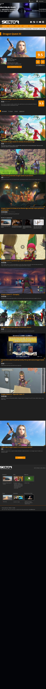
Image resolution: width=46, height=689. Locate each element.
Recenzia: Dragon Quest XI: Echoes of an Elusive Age (17, 99)
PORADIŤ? (41, 28)
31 (44, 140)
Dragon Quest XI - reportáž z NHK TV (12, 394)
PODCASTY (10, 28)
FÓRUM (31, 26)
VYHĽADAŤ (27, 28)
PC (1, 143)
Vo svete (38, 59)
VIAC (20, 457)
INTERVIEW (16, 28)
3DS (3, 363)
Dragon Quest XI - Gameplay (10, 294)
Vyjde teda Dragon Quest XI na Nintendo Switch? (16, 447)
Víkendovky (5, 501)
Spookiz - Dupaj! (17, 501)
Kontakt (13, 507)
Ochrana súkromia (5, 507)
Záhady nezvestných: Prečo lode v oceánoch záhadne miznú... (28, 502)
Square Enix (14, 59)
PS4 (3, 143)
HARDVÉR (25, 26)
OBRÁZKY (21, 111)
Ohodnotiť (40, 65)
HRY (21, 26)
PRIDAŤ (34, 28)
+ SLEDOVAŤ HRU (14, 66)
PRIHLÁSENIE (41, 1)
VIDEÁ (16, 26)
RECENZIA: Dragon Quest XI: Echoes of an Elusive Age (18, 142)
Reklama (10, 507)
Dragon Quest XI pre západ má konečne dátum (16, 327)
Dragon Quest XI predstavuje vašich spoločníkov (16, 260)
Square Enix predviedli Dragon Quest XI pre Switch (17, 175)
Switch (2, 177)
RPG (12, 58)
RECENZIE (11, 26)
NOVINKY (5, 26)
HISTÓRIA (6, 28)
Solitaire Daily (27, 482)
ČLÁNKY (10, 111)
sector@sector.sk (32, 509)
